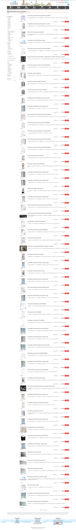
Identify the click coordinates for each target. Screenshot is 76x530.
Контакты (51, 0)
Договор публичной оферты (38, 522)
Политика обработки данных (37, 523)
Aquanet (9, 21)
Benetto (9, 27)
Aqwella (9, 22)
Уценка (62, 0)
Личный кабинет (66, 0)
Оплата (59, 0)
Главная (8, 10)
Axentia (9, 23)
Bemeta (9, 26)
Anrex (9, 20)
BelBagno (9, 24)
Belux (9, 25)
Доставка (55, 0)
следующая (45, 510)
